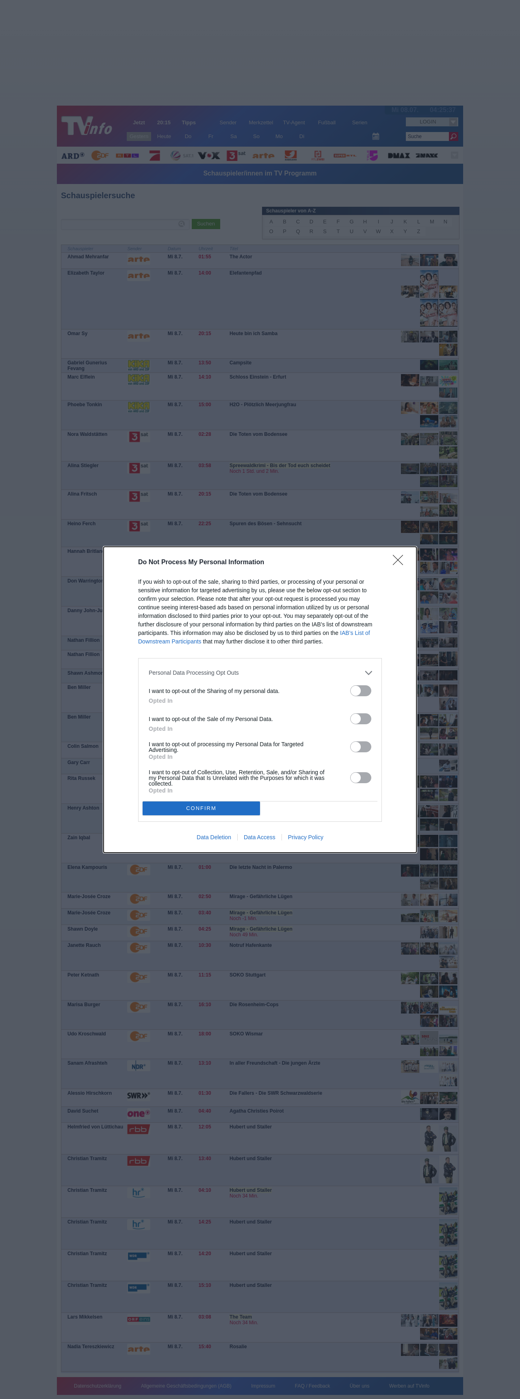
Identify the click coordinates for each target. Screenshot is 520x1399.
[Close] (400, 562)
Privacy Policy (305, 837)
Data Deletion (214, 837)
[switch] (360, 690)
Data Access (259, 837)
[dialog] (260, 700)
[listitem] (260, 673)
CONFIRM (201, 808)
